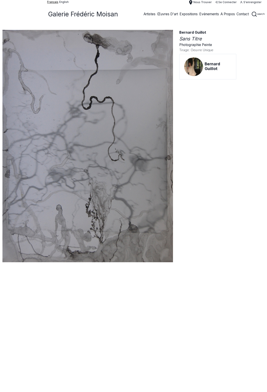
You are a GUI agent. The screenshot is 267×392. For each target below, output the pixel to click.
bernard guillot (192, 32)
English (64, 2)
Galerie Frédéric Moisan (83, 14)
